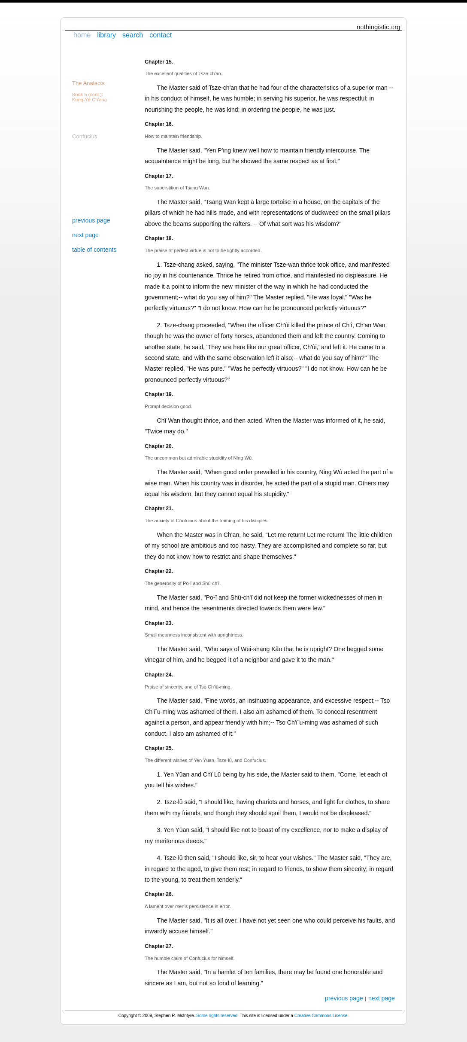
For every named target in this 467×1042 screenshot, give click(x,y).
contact (160, 35)
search (132, 35)
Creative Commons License (321, 1015)
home (82, 35)
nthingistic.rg (378, 26)
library (106, 35)
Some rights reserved (216, 1015)
